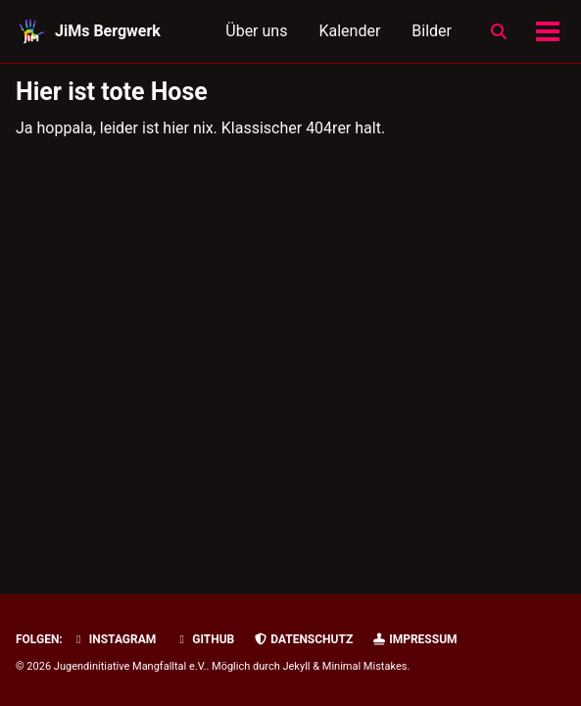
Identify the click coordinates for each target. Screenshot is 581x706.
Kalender (349, 31)
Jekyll (296, 666)
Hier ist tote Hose (112, 91)
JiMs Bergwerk (108, 31)
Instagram (114, 639)
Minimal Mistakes (365, 666)
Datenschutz (303, 639)
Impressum (414, 639)
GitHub (204, 639)
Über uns (256, 31)
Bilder (432, 31)
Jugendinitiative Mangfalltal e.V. (130, 666)
